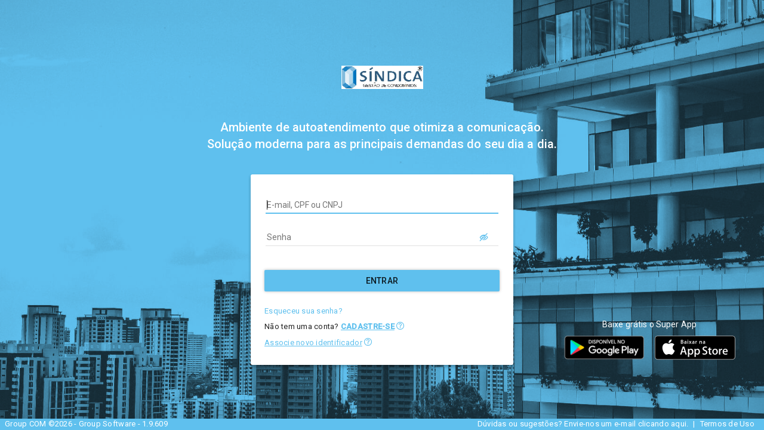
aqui (678, 423)
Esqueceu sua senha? (303, 310)
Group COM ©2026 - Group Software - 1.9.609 (86, 423)
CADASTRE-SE (368, 326)
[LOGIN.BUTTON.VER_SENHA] (484, 237)
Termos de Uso (727, 423)
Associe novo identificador (313, 342)
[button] (400, 326)
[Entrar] (382, 280)
